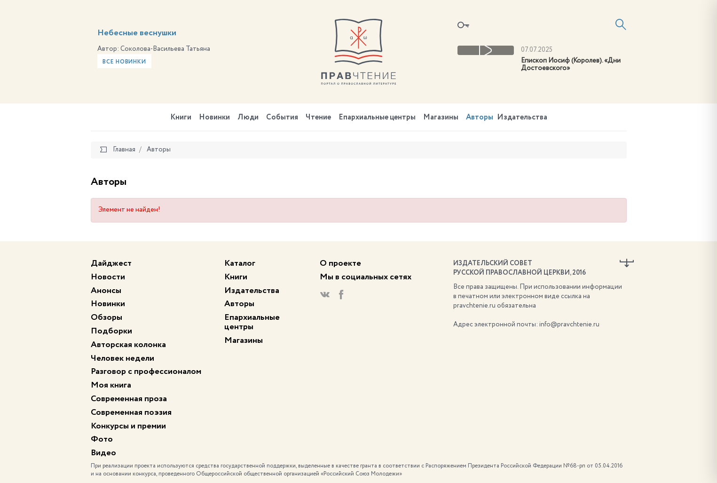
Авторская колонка (128, 344)
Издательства (522, 117)
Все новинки (124, 62)
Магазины (440, 117)
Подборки (111, 331)
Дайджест (111, 263)
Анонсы (106, 290)
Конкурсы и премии (128, 426)
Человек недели (122, 358)
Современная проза (129, 399)
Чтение (318, 117)
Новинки (214, 117)
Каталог (239, 263)
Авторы (479, 117)
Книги (180, 117)
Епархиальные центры (377, 117)
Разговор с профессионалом (146, 371)
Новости (108, 277)
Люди (248, 117)
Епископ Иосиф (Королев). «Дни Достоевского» (571, 64)
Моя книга (111, 385)
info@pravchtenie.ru (569, 324)
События (282, 117)
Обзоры (106, 317)
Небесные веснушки (136, 33)
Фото (102, 439)
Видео (103, 453)
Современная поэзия (131, 412)
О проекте (340, 263)
